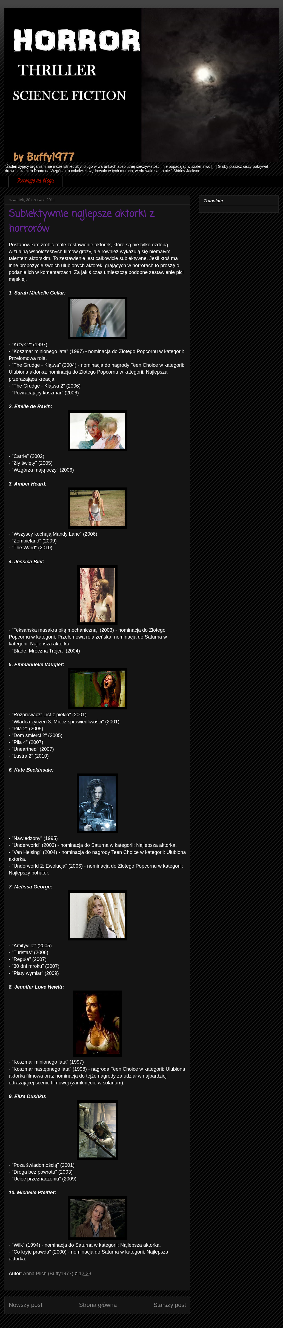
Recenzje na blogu (35, 181)
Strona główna (98, 1304)
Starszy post (169, 1304)
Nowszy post (25, 1304)
